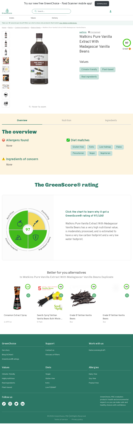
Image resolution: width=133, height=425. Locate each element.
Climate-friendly (89, 69)
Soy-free (92, 380)
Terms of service (61, 421)
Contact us (49, 352)
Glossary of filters (52, 356)
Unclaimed (95, 32)
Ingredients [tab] (111, 121)
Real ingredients (89, 77)
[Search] (52, 11)
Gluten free (78, 148)
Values (33, 18)
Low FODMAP (50, 389)
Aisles (11, 18)
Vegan (92, 155)
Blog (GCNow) (7, 356)
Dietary (55, 18)
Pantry (10, 28)
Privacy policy (77, 421)
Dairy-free (93, 376)
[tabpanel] (66, 148)
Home (4, 28)
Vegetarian (105, 155)
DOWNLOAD (102, 4)
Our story (5, 352)
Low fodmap (105, 148)
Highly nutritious (8, 380)
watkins (83, 32)
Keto (91, 148)
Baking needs (36, 28)
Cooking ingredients (22, 28)
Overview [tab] (22, 121)
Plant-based (107, 69)
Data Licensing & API (97, 352)
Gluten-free (50, 380)
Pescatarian (78, 155)
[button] (51, 11)
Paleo (119, 148)
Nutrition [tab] (66, 121)
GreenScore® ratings (10, 361)
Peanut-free (94, 384)
